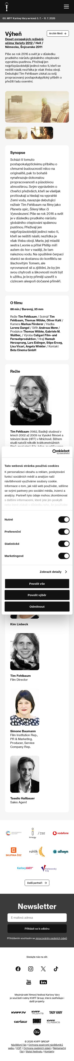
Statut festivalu (34, 1051)
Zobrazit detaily (51, 571)
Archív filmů (56, 33)
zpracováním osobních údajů (51, 938)
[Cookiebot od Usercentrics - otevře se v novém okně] (52, 452)
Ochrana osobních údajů (37, 1048)
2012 (29, 43)
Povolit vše (37, 583)
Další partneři (34, 882)
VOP (18, 1048)
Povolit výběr (37, 595)
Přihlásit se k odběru (37, 928)
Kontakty (49, 1051)
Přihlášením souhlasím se (37, 938)
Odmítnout (37, 606)
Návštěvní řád (18, 1044)
